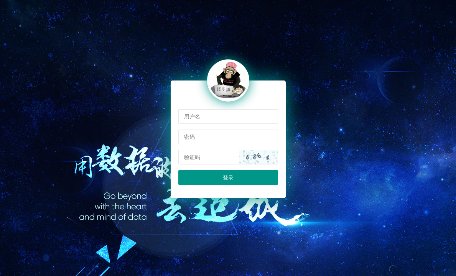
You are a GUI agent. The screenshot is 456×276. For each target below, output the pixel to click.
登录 (228, 177)
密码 (189, 137)
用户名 (192, 116)
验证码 (192, 157)
